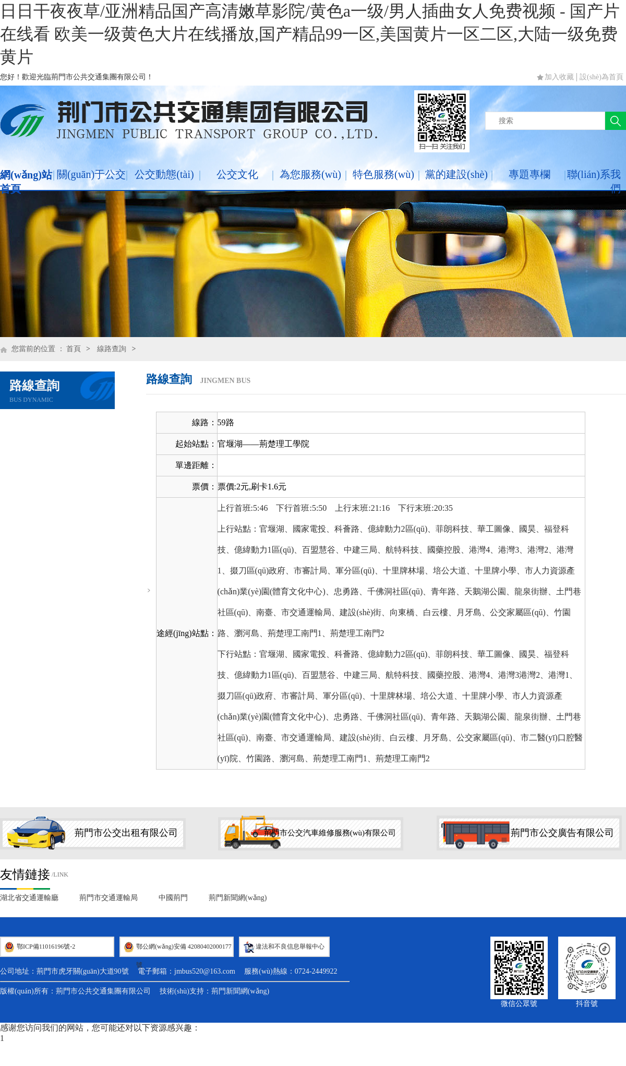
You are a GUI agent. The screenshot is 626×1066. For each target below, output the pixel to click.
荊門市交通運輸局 (108, 898)
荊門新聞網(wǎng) (238, 898)
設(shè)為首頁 (601, 77)
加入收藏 (559, 77)
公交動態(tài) (164, 174)
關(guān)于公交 (91, 174)
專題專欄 (529, 174)
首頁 (73, 349)
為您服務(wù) (310, 174)
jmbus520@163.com (204, 971)
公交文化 (237, 174)
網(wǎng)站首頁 (26, 182)
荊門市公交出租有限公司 (126, 833)
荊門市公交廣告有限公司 (562, 833)
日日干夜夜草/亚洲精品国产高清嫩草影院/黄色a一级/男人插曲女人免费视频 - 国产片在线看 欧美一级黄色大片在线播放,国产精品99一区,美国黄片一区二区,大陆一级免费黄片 (310, 34)
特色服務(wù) (383, 174)
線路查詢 (111, 349)
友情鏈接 (25, 874)
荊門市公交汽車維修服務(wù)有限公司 (330, 833)
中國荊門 (173, 898)
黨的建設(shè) (456, 174)
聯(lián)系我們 (594, 181)
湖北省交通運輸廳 (29, 898)
